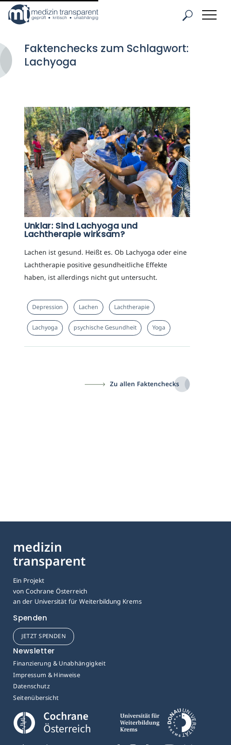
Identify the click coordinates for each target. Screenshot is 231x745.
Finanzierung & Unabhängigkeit (59, 663)
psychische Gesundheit (105, 327)
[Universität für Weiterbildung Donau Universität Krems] (158, 725)
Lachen (88, 307)
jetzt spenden (43, 636)
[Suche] (187, 15)
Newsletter (34, 651)
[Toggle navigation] (210, 13)
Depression (47, 307)
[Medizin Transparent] (67, 14)
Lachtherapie (131, 307)
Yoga (158, 327)
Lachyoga (45, 327)
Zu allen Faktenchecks (144, 384)
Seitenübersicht (36, 697)
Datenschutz (31, 686)
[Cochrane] (51, 722)
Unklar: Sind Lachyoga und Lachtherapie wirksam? (81, 230)
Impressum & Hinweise (46, 675)
